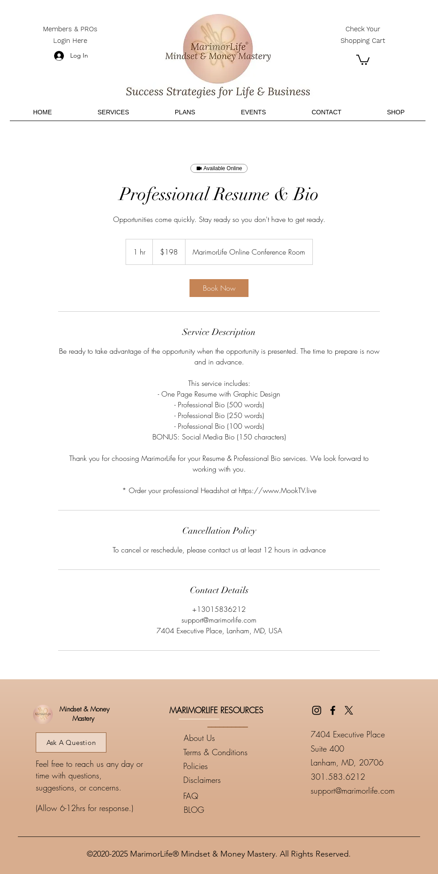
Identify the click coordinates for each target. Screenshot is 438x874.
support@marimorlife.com (353, 790)
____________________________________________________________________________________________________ (219, 833)
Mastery (83, 718)
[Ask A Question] (71, 742)
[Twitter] (349, 710)
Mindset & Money (83, 709)
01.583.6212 (340, 776)
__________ (199, 715)
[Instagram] (317, 710)
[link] (219, 288)
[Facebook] (333, 710)
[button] (363, 59)
